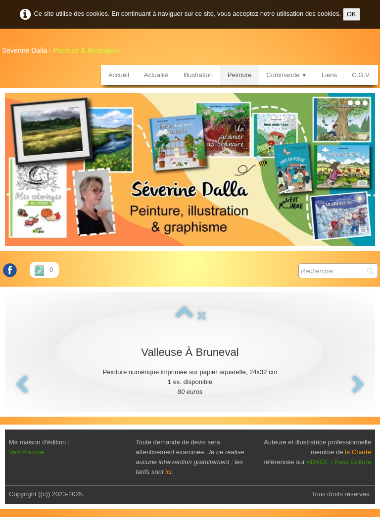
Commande (286, 75)
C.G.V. (361, 75)
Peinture (239, 75)
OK (351, 14)
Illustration (198, 75)
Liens (329, 75)
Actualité (156, 75)
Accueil (118, 75)
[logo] (64, 47)
